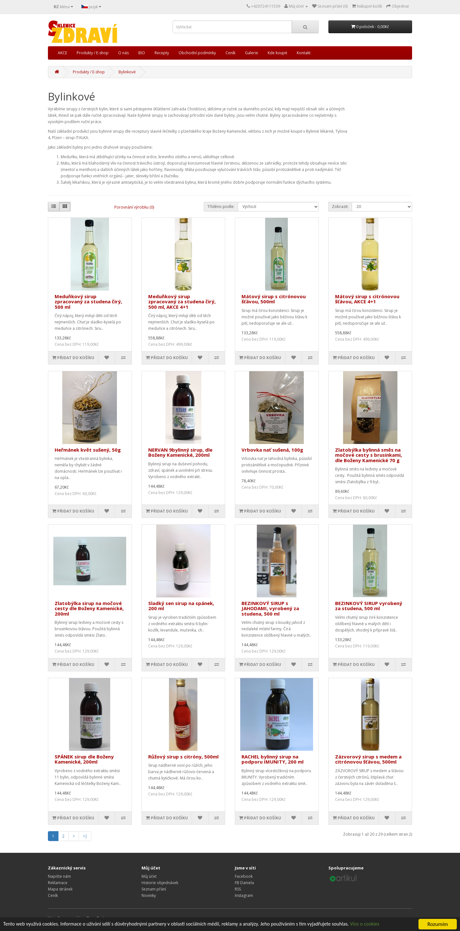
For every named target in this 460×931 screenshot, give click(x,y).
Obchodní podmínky (197, 52)
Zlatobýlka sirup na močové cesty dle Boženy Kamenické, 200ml (89, 608)
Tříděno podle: (220, 206)
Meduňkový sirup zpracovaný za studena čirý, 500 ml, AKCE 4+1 (182, 301)
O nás (123, 52)
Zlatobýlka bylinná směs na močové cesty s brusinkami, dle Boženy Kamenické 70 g (368, 455)
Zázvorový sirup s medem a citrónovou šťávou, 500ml (368, 759)
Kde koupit (277, 52)
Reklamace (57, 882)
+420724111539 (265, 6)
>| (85, 836)
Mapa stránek (60, 889)
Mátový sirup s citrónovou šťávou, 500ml (273, 299)
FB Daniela (244, 882)
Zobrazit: (340, 206)
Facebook (244, 876)
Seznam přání (154, 889)
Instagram (244, 895)
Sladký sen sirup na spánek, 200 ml (181, 606)
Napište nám (59, 876)
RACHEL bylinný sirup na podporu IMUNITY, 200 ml (272, 759)
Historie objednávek (160, 882)
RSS (238, 889)
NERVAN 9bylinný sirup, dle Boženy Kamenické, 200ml (180, 452)
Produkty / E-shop (93, 52)
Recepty (162, 52)
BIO (141, 52)
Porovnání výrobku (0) (134, 207)
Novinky (149, 895)
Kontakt (303, 52)
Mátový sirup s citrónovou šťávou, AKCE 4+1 (367, 299)
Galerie (251, 52)
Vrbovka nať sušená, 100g (272, 450)
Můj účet (149, 876)
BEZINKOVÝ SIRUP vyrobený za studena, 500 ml (368, 606)
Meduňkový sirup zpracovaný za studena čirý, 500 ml (88, 301)
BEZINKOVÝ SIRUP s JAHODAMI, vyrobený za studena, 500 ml (270, 608)
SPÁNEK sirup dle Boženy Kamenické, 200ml (84, 759)
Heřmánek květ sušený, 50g (88, 450)
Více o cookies (386, 924)
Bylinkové (127, 72)
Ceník (230, 52)
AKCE (62, 52)
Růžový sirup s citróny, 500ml (183, 756)
